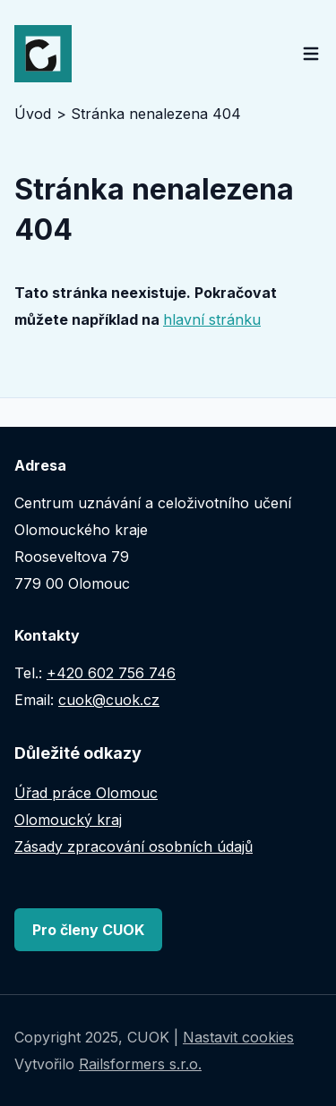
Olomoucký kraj (68, 820)
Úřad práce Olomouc (86, 793)
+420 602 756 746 (111, 673)
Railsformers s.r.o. (140, 1064)
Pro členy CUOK (88, 930)
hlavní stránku (212, 319)
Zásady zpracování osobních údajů (133, 846)
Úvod (32, 114)
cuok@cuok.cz (108, 700)
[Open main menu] (311, 53)
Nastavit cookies (238, 1037)
